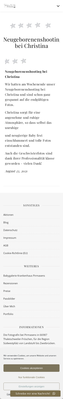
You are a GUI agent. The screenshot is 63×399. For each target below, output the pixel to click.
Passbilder (9, 298)
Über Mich (9, 306)
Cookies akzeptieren (31, 368)
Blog (5, 222)
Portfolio (8, 314)
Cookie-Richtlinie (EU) (15, 253)
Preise (6, 291)
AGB (5, 245)
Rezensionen (10, 283)
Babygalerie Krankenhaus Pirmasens (24, 275)
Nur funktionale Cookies (31, 377)
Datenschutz (10, 230)
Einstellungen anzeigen (31, 386)
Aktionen (8, 214)
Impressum (9, 237)
